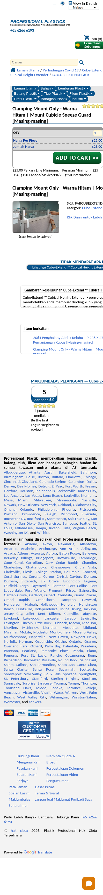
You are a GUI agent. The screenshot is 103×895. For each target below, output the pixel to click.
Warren (71, 692)
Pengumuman (57, 780)
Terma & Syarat (47, 793)
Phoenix (68, 509)
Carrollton (34, 562)
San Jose (70, 523)
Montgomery (60, 632)
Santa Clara (86, 664)
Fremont (56, 590)
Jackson (90, 609)
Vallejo (90, 688)
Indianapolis (45, 491)
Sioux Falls (52, 674)
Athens (23, 553)
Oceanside (43, 641)
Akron (47, 544)
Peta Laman (18, 787)
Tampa (40, 528)
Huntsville (24, 609)
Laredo (70, 618)
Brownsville (66, 558)
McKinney (30, 627)
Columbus (77, 481)
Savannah (66, 669)
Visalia (46, 692)
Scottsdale (88, 669)
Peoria (78, 650)
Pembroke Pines (55, 650)
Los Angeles (13, 495)
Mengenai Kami (29, 762)
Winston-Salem (84, 697)
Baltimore (88, 472)
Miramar (10, 632)
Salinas (21, 664)
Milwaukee (42, 500)
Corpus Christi (55, 576)
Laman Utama (25, 88)
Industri (78, 99)
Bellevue (89, 553)
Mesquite (70, 627)
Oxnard (36, 646)
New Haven (58, 636)
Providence (31, 514)
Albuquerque (14, 472)
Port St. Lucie (33, 655)
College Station (48, 571)
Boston (43, 477)
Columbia (71, 571)
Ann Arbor (69, 548)
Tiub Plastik (54, 93)
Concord (89, 571)
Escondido (71, 581)
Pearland (29, 650)
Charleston (12, 567)
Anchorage (47, 548)
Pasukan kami (27, 768)
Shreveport (12, 674)
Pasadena (88, 646)
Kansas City (87, 491)
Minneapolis (66, 500)
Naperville (37, 636)
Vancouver (12, 692)
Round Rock (67, 660)
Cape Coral (13, 562)
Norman (25, 641)
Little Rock (43, 623)
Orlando (26, 509)
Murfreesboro (15, 636)
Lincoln (27, 623)
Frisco (70, 590)
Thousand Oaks (17, 688)
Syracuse (45, 683)
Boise (30, 477)
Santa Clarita (15, 669)
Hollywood (48, 604)
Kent (41, 613)
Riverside (89, 514)
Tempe (73, 683)
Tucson (54, 528)
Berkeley (10, 558)
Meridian (50, 627)
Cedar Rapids (67, 562)
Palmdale (70, 646)
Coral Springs (15, 576)
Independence (46, 609)
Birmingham (13, 477)
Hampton (68, 599)
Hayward (89, 599)
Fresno (90, 486)
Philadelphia (47, 509)
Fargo (24, 585)
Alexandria (65, 544)
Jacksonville (66, 491)
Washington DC (16, 532)
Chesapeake (60, 567)
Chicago (90, 477)
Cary (49, 562)
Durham (10, 581)
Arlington (88, 548)
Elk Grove (49, 581)
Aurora (51, 553)
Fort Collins (78, 585)
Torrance (74, 688)
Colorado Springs (53, 481)
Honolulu (68, 604)
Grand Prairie (85, 595)
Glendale (65, 595)
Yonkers (35, 701)
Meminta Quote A (60, 756)
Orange (90, 641)
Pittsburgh (88, 509)
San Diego (27, 523)
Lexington (11, 623)
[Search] (44, 62)
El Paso (57, 486)
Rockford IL (36, 518)
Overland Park (15, 646)
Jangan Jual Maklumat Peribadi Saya (63, 799)
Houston (26, 491)
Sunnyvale (12, 683)
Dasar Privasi (45, 787)
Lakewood (31, 618)
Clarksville (12, 571)
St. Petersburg (16, 678)
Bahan (47, 88)
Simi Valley (32, 674)
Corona (34, 576)
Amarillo (10, 548)
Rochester (32, 660)
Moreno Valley (84, 632)
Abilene (31, 544)
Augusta (37, 553)
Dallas (91, 481)
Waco (58, 692)
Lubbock (60, 623)
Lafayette (89, 613)
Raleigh (50, 514)
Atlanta (34, 472)
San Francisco (49, 523)
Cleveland (29, 481)
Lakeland (11, 618)
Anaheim (28, 548)
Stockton (89, 678)
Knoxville (71, 613)
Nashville (89, 500)
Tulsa (66, 528)
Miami (23, 500)
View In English (83, 3)
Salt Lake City (78, 518)
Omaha (10, 509)
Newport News (83, 636)
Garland (35, 595)
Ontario (75, 641)
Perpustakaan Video (62, 774)
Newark (10, 504)
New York (48, 504)
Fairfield (10, 585)
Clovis (27, 571)
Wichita (43, 532)
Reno (92, 655)
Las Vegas (33, 495)
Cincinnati (12, 481)
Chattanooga (36, 567)
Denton (90, 576)
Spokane (69, 674)
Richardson (12, 660)
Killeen (54, 613)
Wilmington (58, 697)
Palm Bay (52, 646)
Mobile (25, 632)
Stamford (39, 678)
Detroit (44, 486)
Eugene (90, 581)
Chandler (89, 562)
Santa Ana (66, 664)
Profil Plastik (25, 99)
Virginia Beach (84, 528)
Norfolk (10, 641)
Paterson (11, 650)
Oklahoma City (84, 504)
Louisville (71, 495)
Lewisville (88, 618)
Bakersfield (67, 472)
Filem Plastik (80, 93)
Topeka (56, 688)
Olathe (60, 641)
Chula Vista (85, 567)
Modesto (40, 632)
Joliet (30, 613)
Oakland (64, 504)
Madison (89, 623)
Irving (76, 609)
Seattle (84, 523)
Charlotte (73, 477)
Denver (9, 486)
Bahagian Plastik (54, 99)
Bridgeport (44, 558)
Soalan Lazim (19, 793)
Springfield (87, 674)
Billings (26, 558)
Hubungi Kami (28, 756)
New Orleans (28, 504)
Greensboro (45, 599)
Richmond (69, 514)
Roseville (49, 660)
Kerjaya (22, 780)
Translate (38, 852)
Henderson (12, 604)
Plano (91, 650)
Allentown (88, 544)
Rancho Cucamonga (67, 655)
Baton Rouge (69, 553)
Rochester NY (14, 518)
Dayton (75, 576)
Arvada (9, 553)
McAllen (10, 627)
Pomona (10, 655)
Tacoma (60, 683)
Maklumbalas (19, 799)
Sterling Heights (64, 678)
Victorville (31, 692)
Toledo (41, 688)
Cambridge (87, 558)
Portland (11, 514)
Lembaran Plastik (73, 88)
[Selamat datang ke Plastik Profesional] (40, 21)
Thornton (88, 683)
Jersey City (13, 613)
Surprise (28, 683)
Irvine (64, 609)
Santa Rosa (43, 669)
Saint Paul (88, 660)
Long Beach (52, 495)
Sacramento (56, 518)
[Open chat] (88, 883)
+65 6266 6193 (22, 30)
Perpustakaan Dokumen (65, 768)
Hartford (10, 491)
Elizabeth (28, 581)
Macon (74, 623)
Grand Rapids (17, 599)
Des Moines (26, 486)
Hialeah (31, 604)
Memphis (88, 495)
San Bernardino (42, 664)
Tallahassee (24, 528)
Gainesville (87, 590)
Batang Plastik (27, 93)
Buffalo (57, 477)
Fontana (59, 585)
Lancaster (52, 618)
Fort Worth (74, 486)
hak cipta (19, 830)
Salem (8, 664)
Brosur (51, 762)
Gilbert (49, 595)
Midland (89, 627)
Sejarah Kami (27, 774)
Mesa (8, 500)
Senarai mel (18, 805)
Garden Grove (15, 595)
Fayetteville (41, 585)
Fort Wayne (35, 590)
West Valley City (31, 697)
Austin (50, 472)
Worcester (12, 701)
